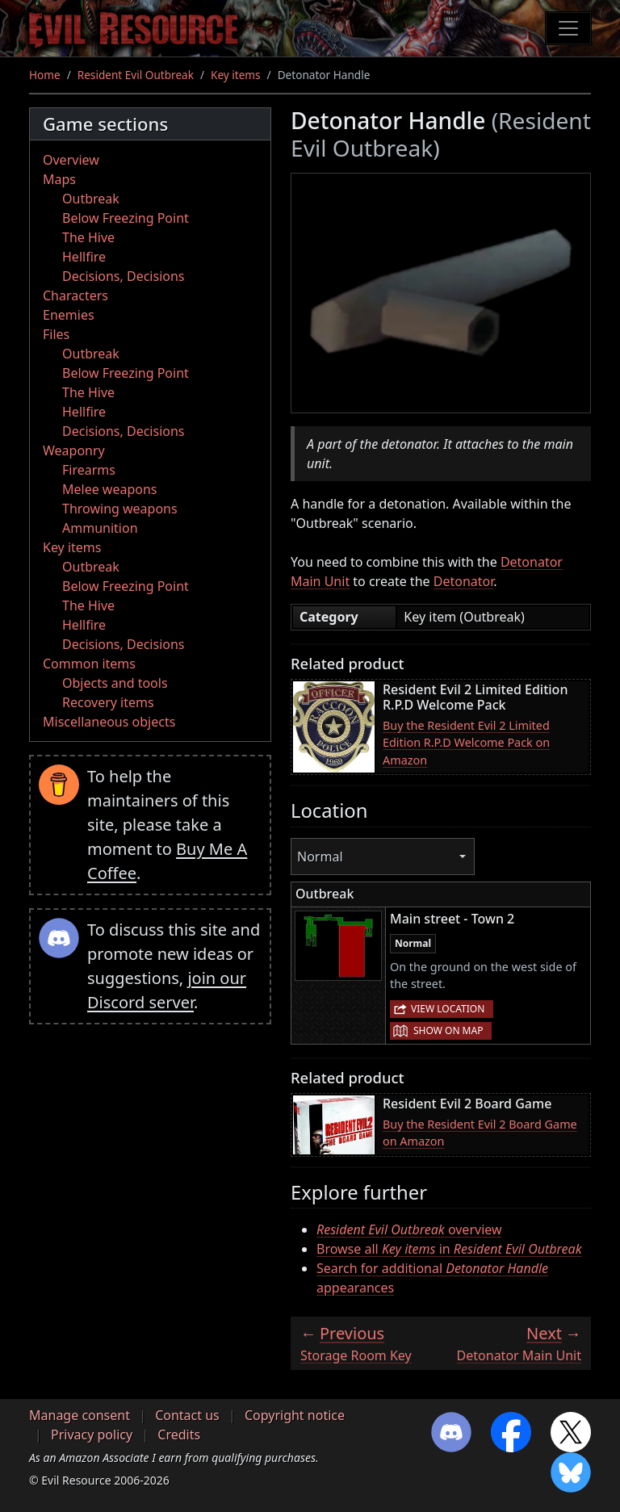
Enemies (68, 315)
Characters (75, 295)
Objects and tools (115, 683)
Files (56, 334)
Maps (59, 179)
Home (45, 74)
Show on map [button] (448, 1030)
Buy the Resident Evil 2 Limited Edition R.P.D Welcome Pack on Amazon (466, 743)
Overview (71, 160)
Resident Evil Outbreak (136, 74)
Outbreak (90, 198)
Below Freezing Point (125, 218)
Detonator (464, 581)
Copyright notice (295, 1415)
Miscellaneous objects (109, 722)
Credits (178, 1434)
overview (409, 1229)
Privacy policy (91, 1434)
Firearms (88, 470)
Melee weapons (109, 489)
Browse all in (449, 1249)
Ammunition (100, 528)
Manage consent (79, 1415)
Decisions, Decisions (123, 276)
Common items (89, 663)
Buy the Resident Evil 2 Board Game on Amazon (480, 1133)
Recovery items (108, 702)
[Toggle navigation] (568, 28)
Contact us (187, 1415)
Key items (236, 74)
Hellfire (84, 257)
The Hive (88, 237)
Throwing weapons (120, 508)
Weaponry (74, 450)
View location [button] (447, 1009)
